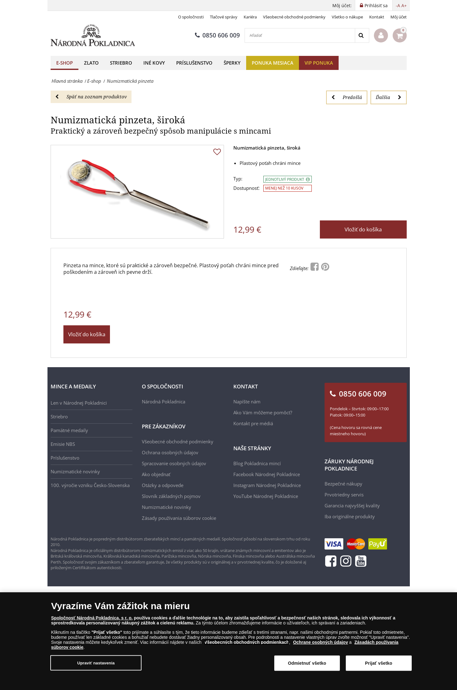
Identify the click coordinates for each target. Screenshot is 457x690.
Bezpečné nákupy (343, 484)
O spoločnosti (191, 17)
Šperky (232, 63)
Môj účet (398, 17)
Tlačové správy (223, 17)
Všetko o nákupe (347, 17)
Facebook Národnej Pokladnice (266, 474)
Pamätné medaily (69, 430)
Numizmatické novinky (75, 471)
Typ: (237, 179)
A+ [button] (404, 5)
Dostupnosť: (246, 188)
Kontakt (376, 17)
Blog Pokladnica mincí (257, 463)
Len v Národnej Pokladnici (79, 403)
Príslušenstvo (194, 63)
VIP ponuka (319, 63)
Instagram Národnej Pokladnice (267, 485)
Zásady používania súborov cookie (179, 518)
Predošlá (346, 97)
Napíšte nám (247, 401)
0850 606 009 (217, 35)
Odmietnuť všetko (307, 663)
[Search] (362, 35)
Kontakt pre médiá (253, 423)
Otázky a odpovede (162, 485)
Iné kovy (154, 63)
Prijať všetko (378, 663)
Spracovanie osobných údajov (174, 463)
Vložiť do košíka (363, 229)
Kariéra (250, 17)
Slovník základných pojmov (171, 496)
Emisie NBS (63, 444)
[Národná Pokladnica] (93, 35)
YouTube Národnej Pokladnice (265, 496)
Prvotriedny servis (344, 494)
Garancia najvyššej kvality (352, 505)
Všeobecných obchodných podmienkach (246, 642)
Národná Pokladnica (163, 401)
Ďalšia (388, 97)
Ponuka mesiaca (272, 63)
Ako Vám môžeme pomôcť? (262, 412)
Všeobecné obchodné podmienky (294, 17)
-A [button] (398, 5)
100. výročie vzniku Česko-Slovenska (90, 485)
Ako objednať (156, 474)
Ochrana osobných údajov (170, 452)
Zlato (91, 63)
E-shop (64, 63)
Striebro (121, 63)
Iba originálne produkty (350, 516)
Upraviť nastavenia (96, 662)
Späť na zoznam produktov (91, 96)
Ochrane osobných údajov (320, 642)
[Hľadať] (300, 35)
